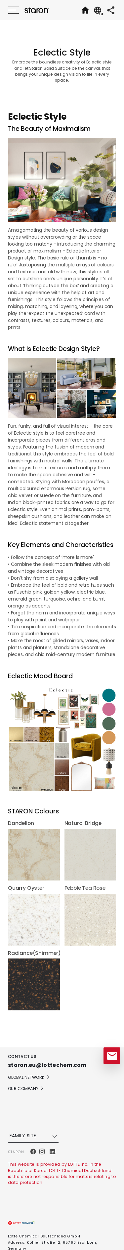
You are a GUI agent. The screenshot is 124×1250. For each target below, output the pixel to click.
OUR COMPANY (26, 1088)
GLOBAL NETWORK (29, 1077)
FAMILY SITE (34, 1136)
